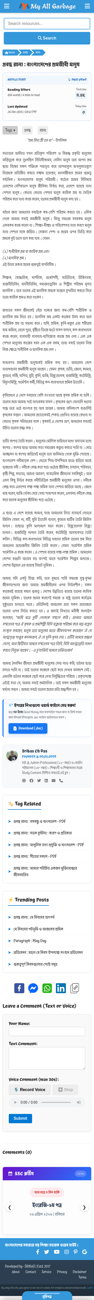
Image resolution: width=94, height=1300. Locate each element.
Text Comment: (47, 1057)
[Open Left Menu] (7, 6)
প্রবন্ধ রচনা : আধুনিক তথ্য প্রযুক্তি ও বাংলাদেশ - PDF (46, 845)
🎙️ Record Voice (29, 1094)
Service (46, 1276)
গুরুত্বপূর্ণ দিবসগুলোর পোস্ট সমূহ (32, 964)
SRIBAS (30, 1270)
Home (10, 52)
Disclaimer (79, 1276)
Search (47, 38)
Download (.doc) (28, 728)
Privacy (62, 1276)
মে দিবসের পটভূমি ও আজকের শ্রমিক (35, 929)
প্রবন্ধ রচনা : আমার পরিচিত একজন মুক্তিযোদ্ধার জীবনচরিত (42, 871)
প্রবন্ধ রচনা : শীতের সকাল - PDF (32, 856)
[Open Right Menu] (87, 6)
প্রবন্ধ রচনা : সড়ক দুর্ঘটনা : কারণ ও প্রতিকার (40, 833)
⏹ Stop (65, 1094)
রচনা (38, 52)
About (16, 1276)
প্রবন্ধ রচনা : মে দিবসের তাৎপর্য (31, 917)
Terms (82, 1281)
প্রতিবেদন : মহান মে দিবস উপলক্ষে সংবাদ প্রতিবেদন (45, 952)
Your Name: (47, 1028)
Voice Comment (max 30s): (34, 1083)
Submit (20, 1122)
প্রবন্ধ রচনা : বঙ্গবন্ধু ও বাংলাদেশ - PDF (37, 821)
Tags (10, 130)
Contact (31, 1276)
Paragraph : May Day (27, 941)
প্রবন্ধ (25, 52)
